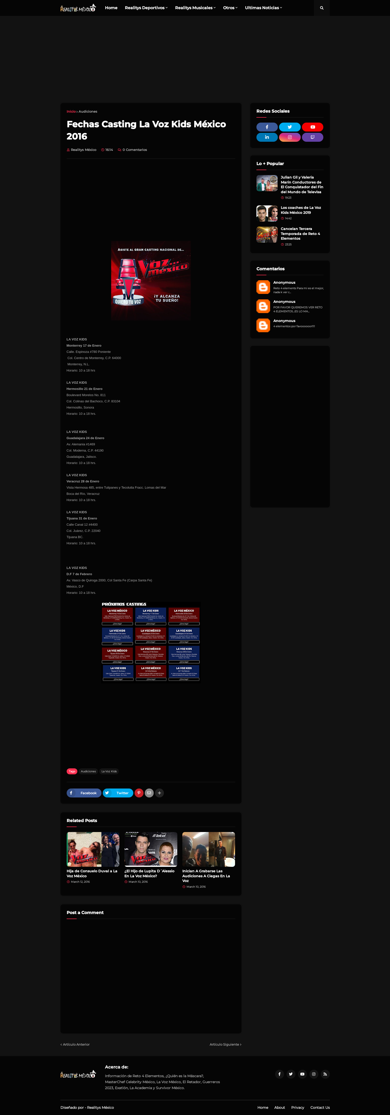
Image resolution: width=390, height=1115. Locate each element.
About (279, 1107)
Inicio (71, 111)
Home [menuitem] (111, 7)
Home (262, 1107)
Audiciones (88, 111)
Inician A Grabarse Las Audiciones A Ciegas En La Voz (206, 876)
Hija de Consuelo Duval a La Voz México (92, 873)
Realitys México (100, 1107)
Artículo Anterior (76, 1044)
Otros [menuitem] (228, 7)
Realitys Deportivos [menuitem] (144, 7)
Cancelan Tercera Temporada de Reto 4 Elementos (300, 234)
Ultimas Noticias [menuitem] (262, 7)
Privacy (297, 1107)
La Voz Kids (109, 771)
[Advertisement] (195, 59)
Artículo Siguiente (224, 1044)
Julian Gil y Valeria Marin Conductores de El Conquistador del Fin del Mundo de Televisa (302, 184)
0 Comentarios (135, 150)
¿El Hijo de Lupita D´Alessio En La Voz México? (149, 873)
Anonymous (284, 282)
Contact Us (320, 1107)
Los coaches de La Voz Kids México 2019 (301, 210)
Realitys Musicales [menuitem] (193, 7)
